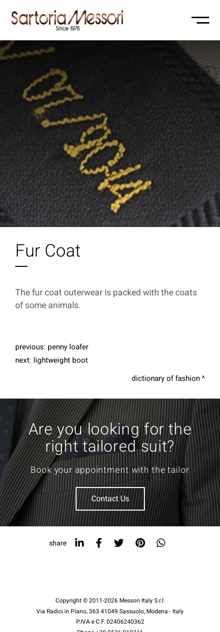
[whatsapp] (161, 543)
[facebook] (99, 543)
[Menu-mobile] (200, 20)
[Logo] (67, 20)
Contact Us (110, 499)
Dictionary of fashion (166, 378)
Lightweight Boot (60, 360)
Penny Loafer (68, 347)
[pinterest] (140, 543)
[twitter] (119, 543)
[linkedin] (79, 543)
